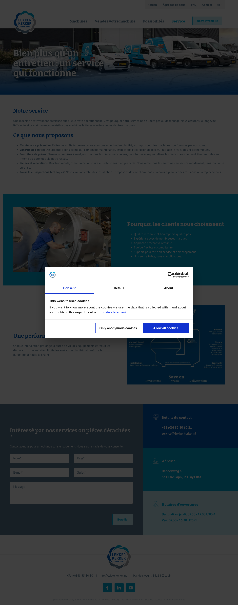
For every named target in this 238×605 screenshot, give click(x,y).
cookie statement (113, 312)
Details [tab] (119, 288)
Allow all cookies (165, 328)
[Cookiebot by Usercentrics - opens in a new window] (174, 275)
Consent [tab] (69, 288)
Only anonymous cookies (118, 328)
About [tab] (168, 288)
